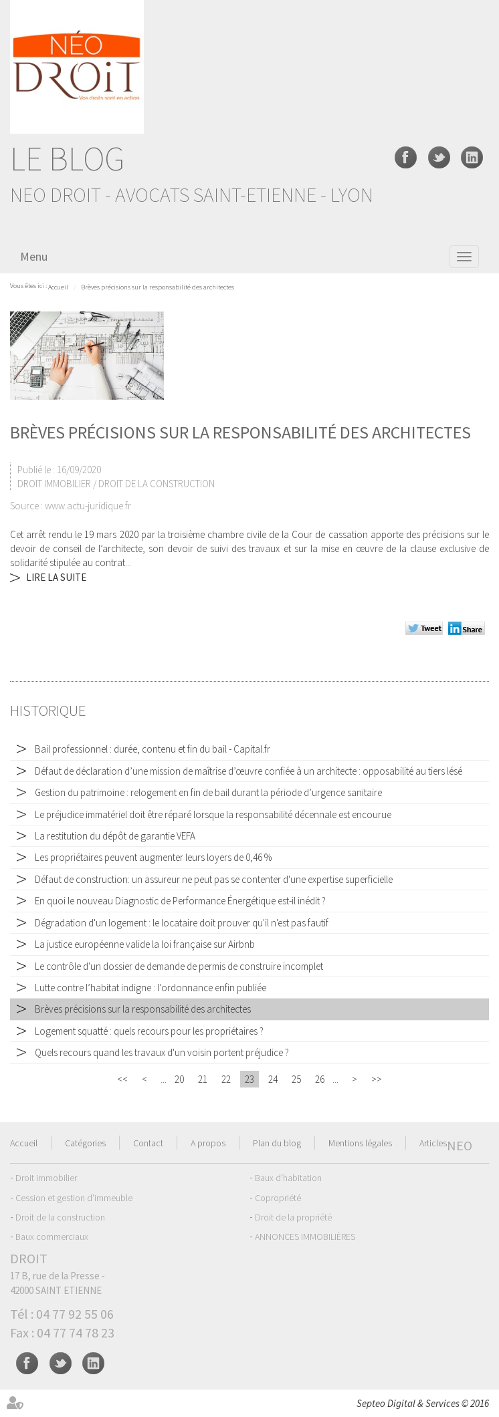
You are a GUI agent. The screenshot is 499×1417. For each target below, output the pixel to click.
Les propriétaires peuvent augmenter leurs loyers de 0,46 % (154, 857)
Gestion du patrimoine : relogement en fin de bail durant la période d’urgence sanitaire (208, 792)
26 (319, 1079)
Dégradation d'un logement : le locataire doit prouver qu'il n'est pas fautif (181, 922)
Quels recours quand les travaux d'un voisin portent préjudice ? (162, 1052)
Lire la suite (56, 577)
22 (226, 1079)
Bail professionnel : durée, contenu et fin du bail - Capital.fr (152, 749)
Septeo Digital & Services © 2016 (423, 1403)
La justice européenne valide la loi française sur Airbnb (145, 944)
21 (202, 1079)
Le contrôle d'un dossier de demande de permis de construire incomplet (179, 966)
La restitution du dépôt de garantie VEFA (115, 835)
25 (296, 1079)
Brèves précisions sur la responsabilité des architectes (157, 287)
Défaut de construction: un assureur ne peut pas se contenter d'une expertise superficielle (214, 879)
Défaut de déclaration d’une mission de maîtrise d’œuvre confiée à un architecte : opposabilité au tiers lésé (248, 771)
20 (179, 1079)
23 (249, 1079)
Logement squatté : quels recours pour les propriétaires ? (149, 1031)
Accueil (58, 287)
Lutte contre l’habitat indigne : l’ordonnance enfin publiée (150, 987)
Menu (33, 256)
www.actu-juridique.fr (88, 505)
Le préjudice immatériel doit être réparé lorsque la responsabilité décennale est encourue (213, 814)
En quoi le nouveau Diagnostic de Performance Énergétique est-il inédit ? (180, 900)
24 (273, 1079)
